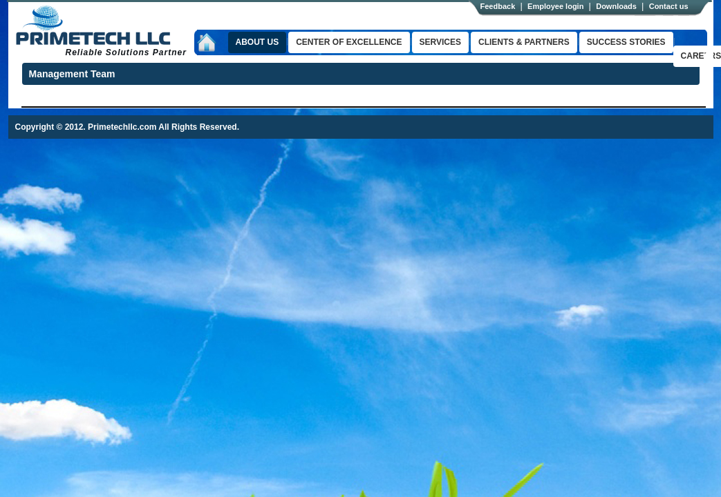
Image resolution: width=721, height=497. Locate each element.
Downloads (616, 6)
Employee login (555, 6)
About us (257, 42)
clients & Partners (524, 42)
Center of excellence (349, 42)
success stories (626, 42)
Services (440, 42)
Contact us (669, 6)
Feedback (498, 6)
